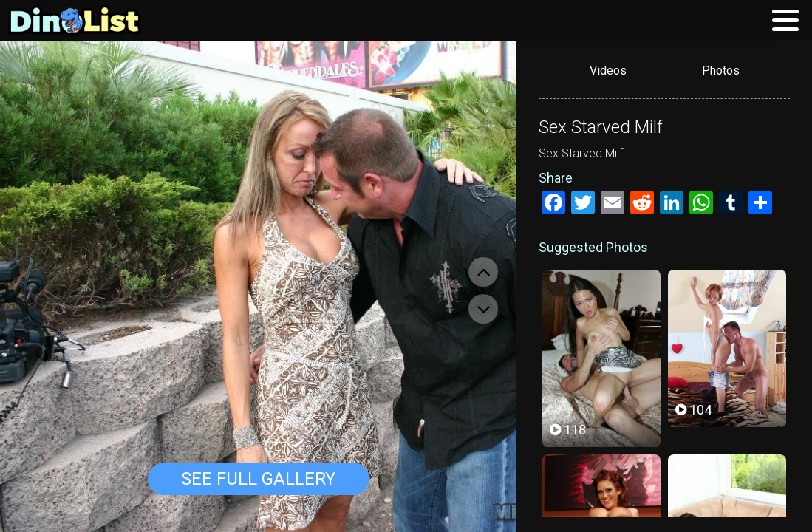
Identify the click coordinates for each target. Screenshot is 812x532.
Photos (721, 71)
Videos (608, 71)
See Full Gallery (258, 478)
